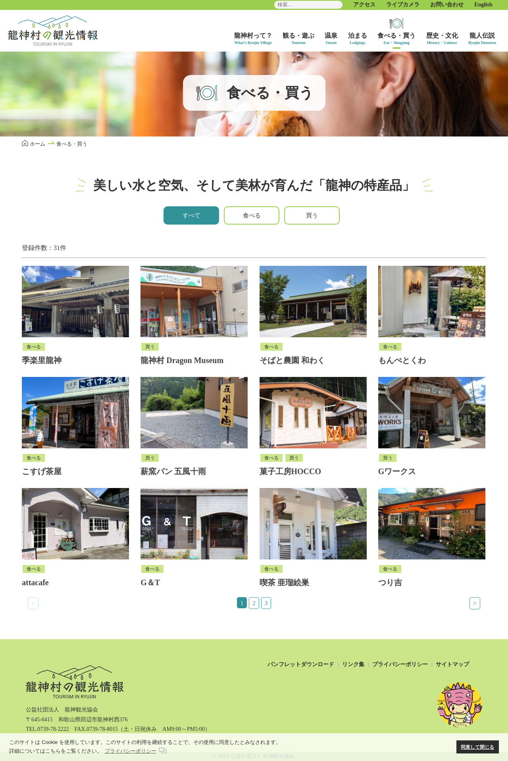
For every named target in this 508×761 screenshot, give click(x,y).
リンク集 (353, 664)
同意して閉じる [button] (477, 746)
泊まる (357, 35)
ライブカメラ (402, 5)
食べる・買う (396, 35)
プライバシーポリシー (400, 664)
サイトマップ (452, 664)
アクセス (364, 5)
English (483, 5)
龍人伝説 (482, 35)
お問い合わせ (447, 5)
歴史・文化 (442, 35)
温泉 (331, 35)
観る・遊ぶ (298, 35)
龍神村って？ (253, 35)
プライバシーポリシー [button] (130, 751)
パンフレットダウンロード (300, 664)
